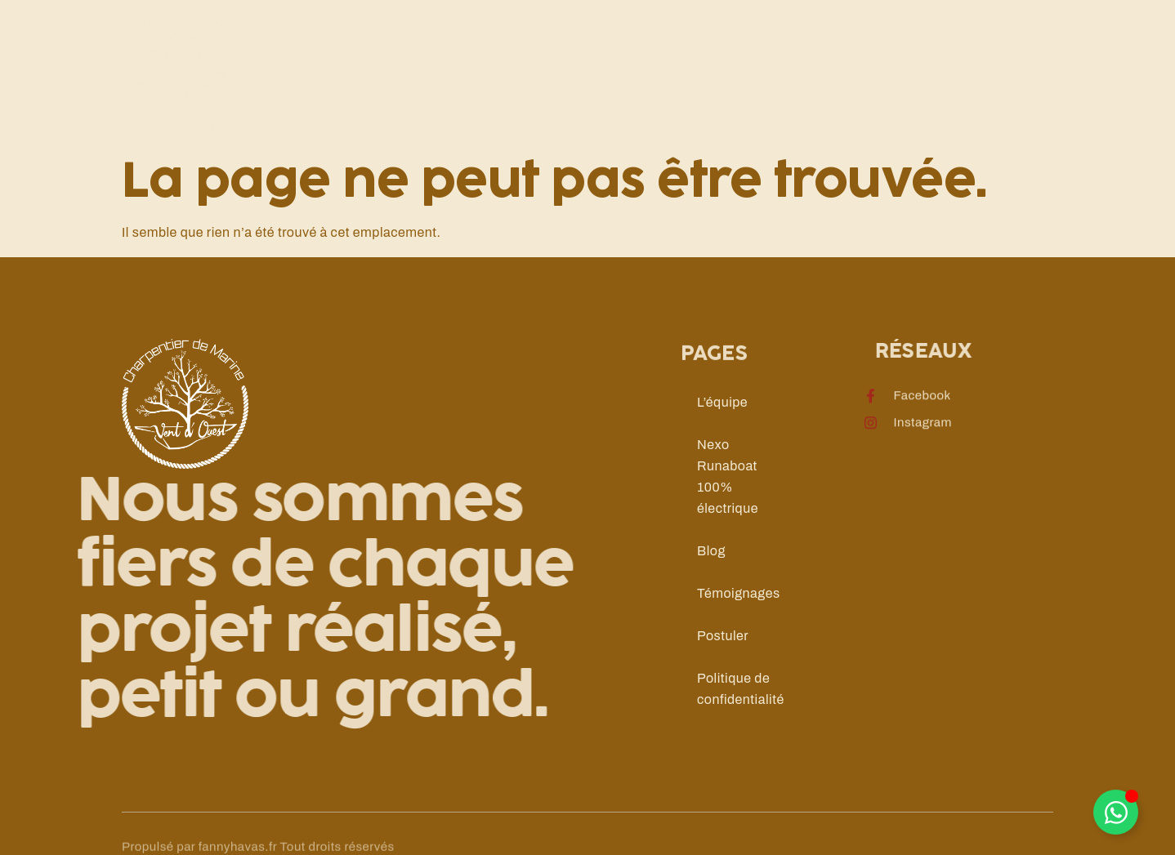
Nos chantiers (533, 66)
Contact (853, 66)
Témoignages (738, 593)
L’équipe (722, 402)
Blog (711, 551)
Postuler (722, 636)
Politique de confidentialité (740, 688)
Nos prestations (390, 66)
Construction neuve (703, 66)
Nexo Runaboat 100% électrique (727, 476)
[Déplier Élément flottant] (1115, 812)
